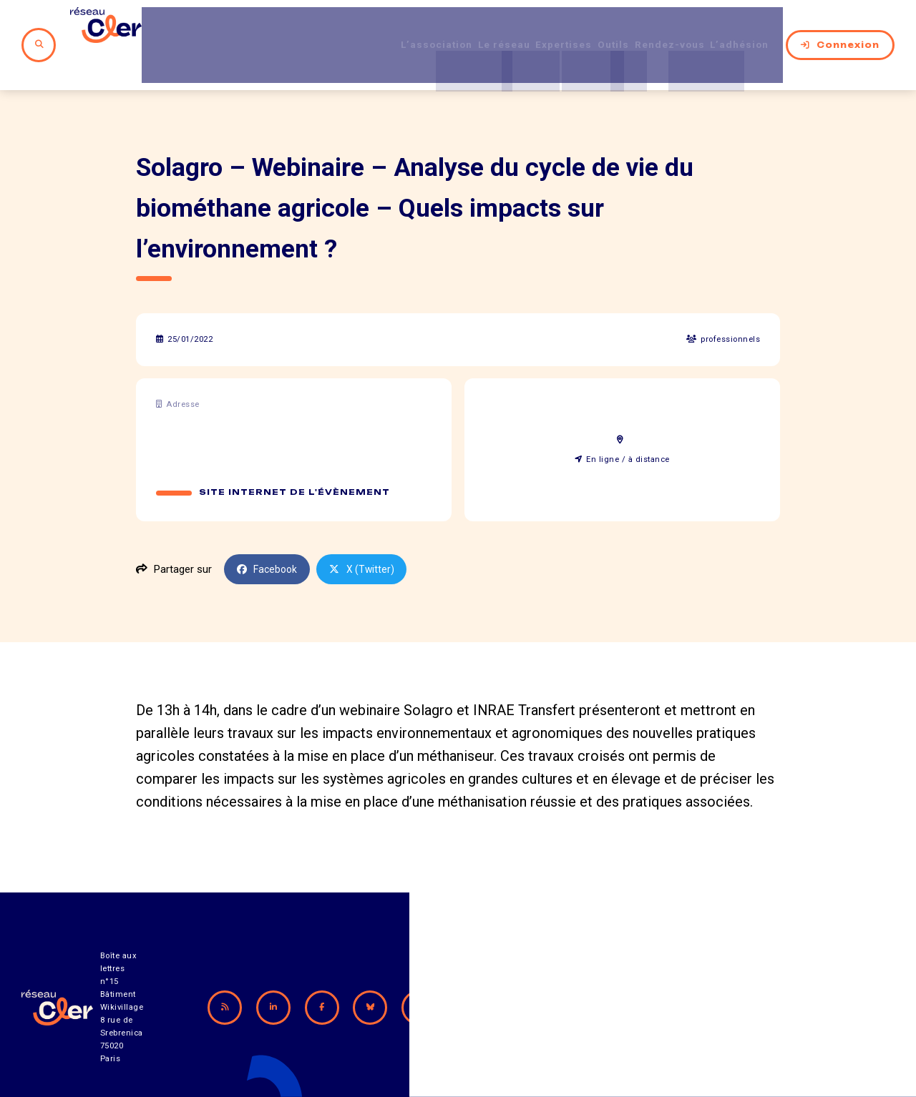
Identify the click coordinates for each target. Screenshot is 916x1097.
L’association (382, 27)
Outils (593, 27)
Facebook (269, 535)
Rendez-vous (659, 27)
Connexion (840, 28)
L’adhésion (741, 27)
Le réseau (461, 27)
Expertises (533, 27)
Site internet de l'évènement (295, 458)
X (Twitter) (366, 535)
